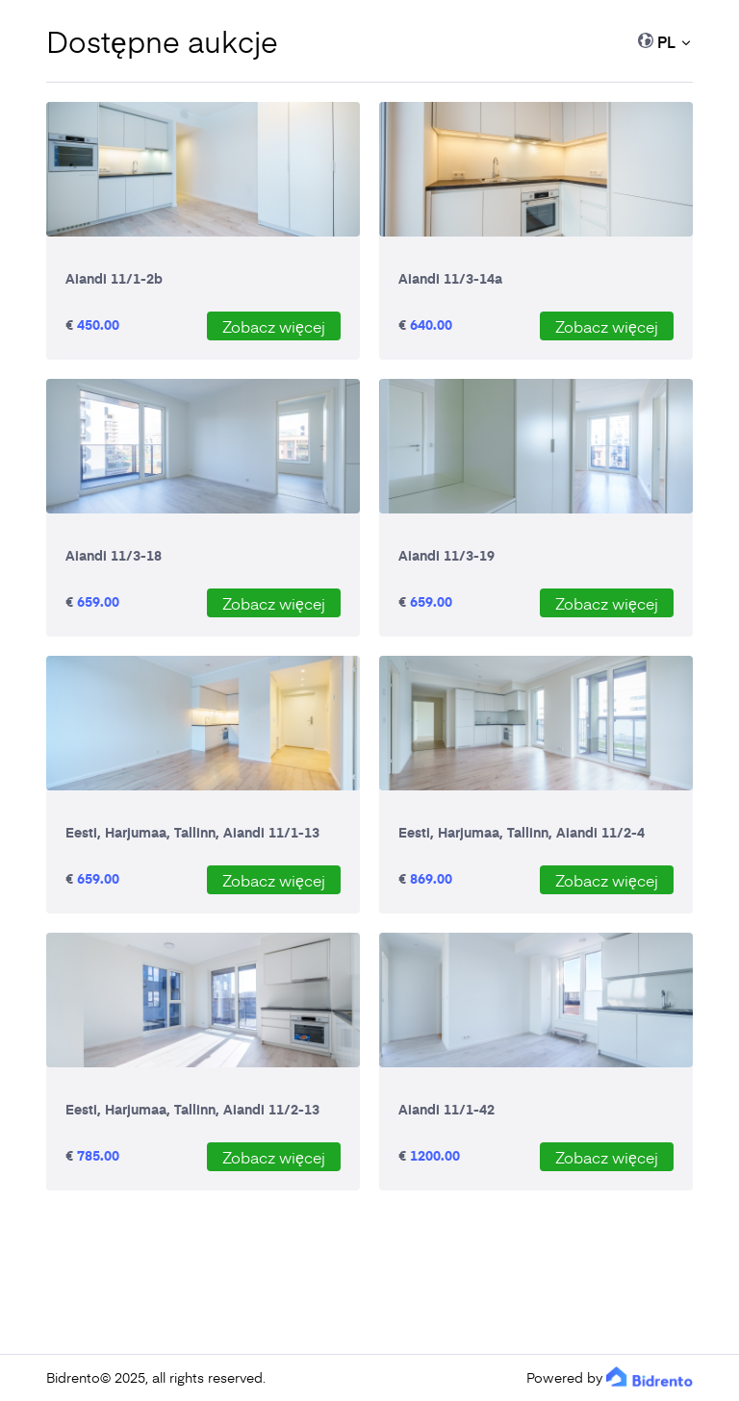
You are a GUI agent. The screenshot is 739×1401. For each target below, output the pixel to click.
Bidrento (73, 1377)
